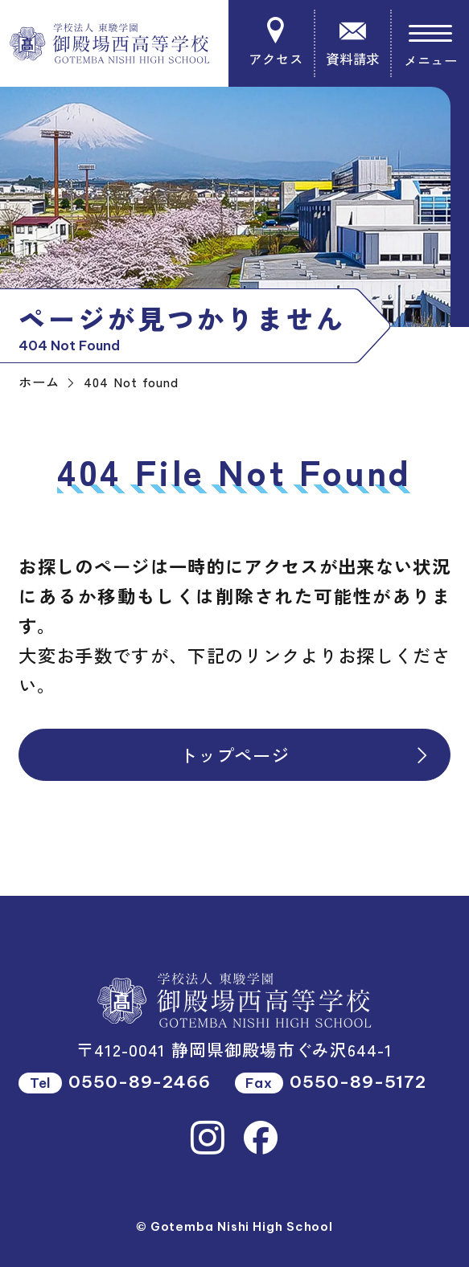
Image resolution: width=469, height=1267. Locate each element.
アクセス (276, 43)
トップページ (305, 754)
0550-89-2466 (139, 1082)
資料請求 (353, 43)
